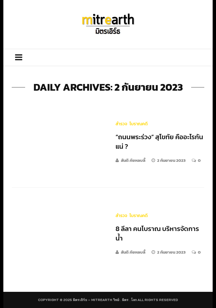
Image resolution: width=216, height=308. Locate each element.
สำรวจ (121, 123)
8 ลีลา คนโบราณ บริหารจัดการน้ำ (157, 233)
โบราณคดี (138, 123)
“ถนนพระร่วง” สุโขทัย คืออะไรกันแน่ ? (159, 141)
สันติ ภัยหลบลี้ (133, 160)
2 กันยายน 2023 (171, 160)
